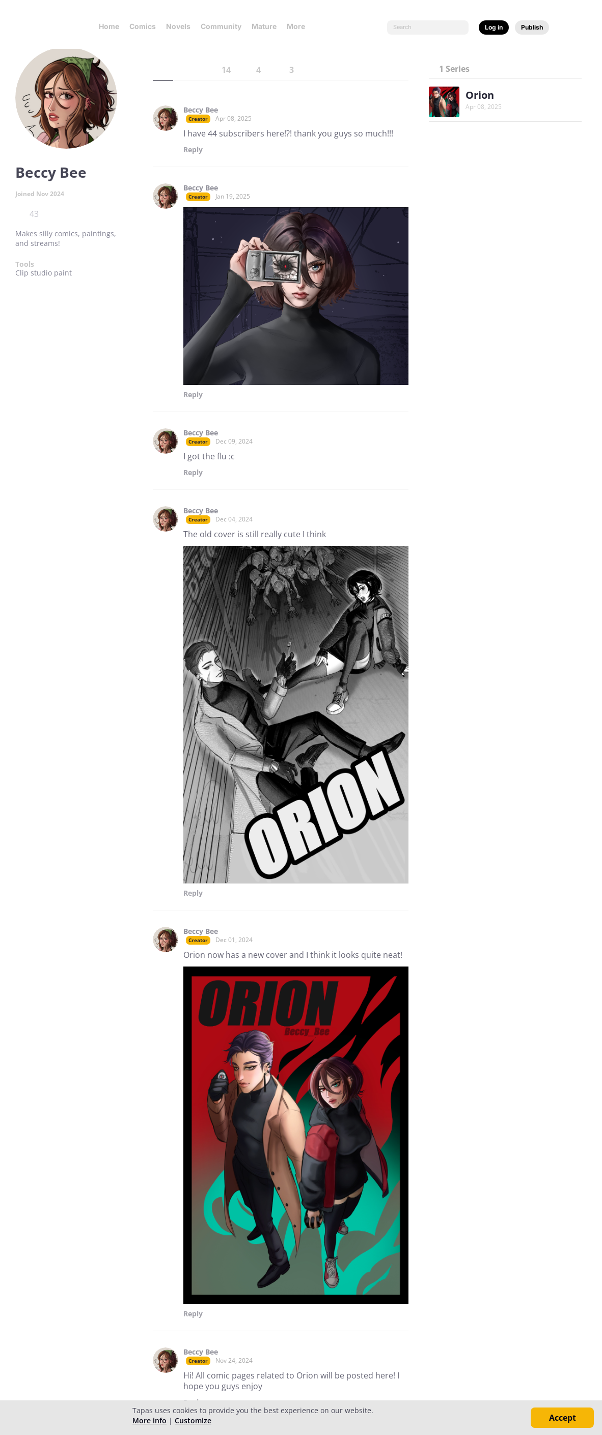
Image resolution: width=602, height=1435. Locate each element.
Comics (142, 26)
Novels (178, 26)
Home (109, 26)
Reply (193, 149)
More (299, 26)
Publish (532, 27)
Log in (494, 27)
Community (221, 26)
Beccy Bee (200, 110)
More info (149, 1420)
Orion (480, 95)
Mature (264, 26)
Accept (562, 1417)
